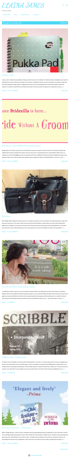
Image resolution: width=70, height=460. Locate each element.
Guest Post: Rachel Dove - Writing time (16, 427)
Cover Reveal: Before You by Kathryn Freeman (18, 286)
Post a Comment (12, 90)
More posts (64, 449)
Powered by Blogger (35, 455)
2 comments (11, 302)
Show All (63, 23)
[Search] (63, 3)
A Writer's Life (7, 75)
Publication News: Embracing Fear (14, 357)
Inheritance (6, 216)
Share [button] (4, 90)
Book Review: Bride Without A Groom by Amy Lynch (21, 145)
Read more (64, 90)
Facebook (35, 14)
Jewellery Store (24, 14)
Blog (14, 14)
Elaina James (23, 5)
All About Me (5, 14)
